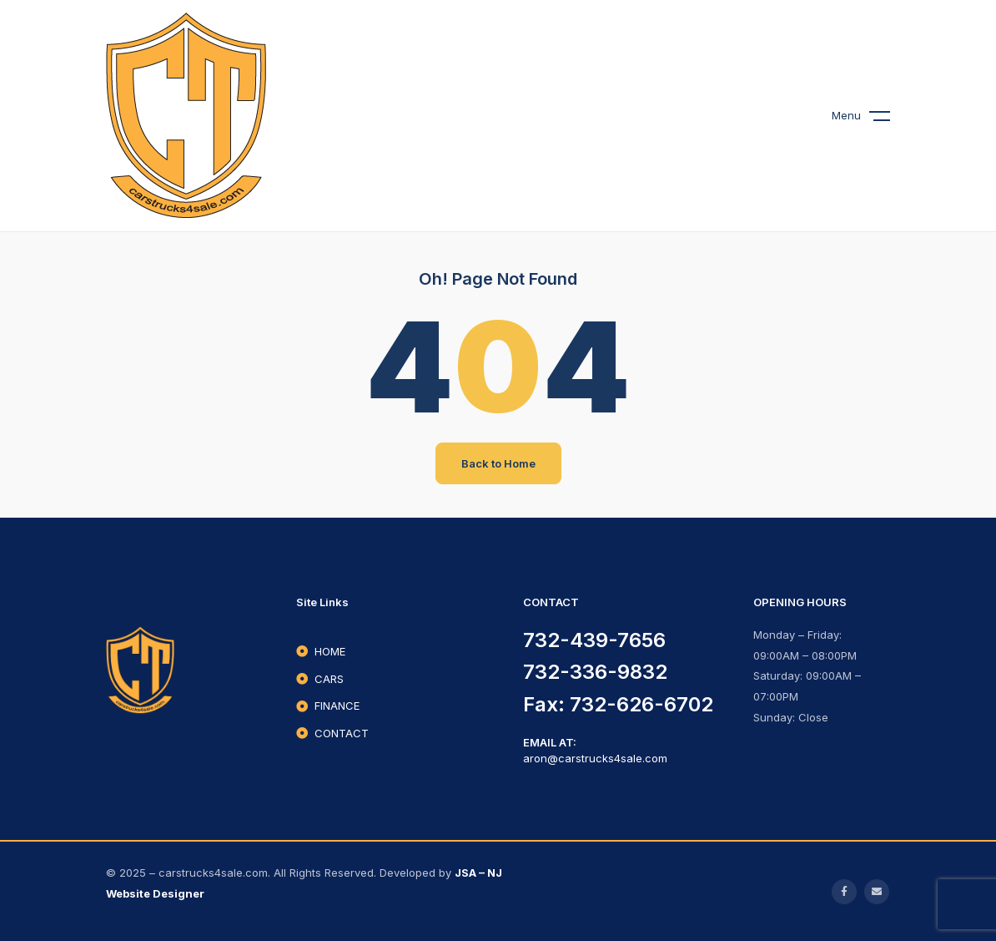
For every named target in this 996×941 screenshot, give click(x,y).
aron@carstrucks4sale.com (595, 758)
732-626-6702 (641, 704)
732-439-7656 (594, 640)
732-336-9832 (595, 672)
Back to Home (498, 463)
